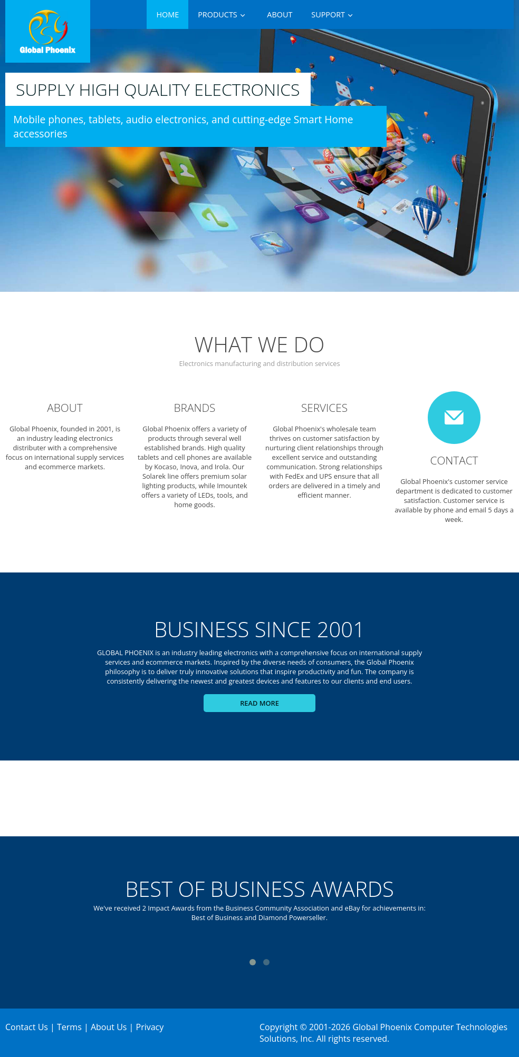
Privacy (150, 1027)
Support (328, 14)
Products (217, 14)
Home (167, 14)
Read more (259, 703)
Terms (69, 1027)
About (279, 14)
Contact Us (26, 1027)
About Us (109, 1027)
